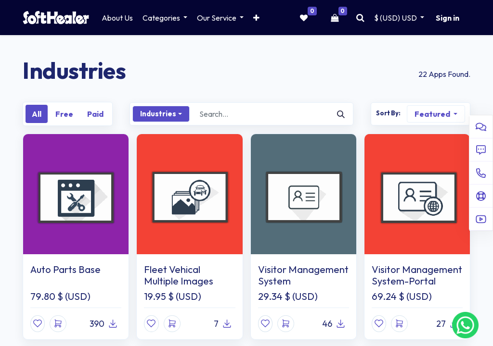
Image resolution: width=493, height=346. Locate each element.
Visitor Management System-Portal (417, 275)
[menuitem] (117, 17)
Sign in (447, 18)
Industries (158, 113)
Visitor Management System (303, 275)
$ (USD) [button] (396, 18)
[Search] (340, 114)
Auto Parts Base (65, 269)
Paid (95, 114)
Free (64, 114)
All (36, 114)
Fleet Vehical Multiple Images (178, 275)
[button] (256, 17)
